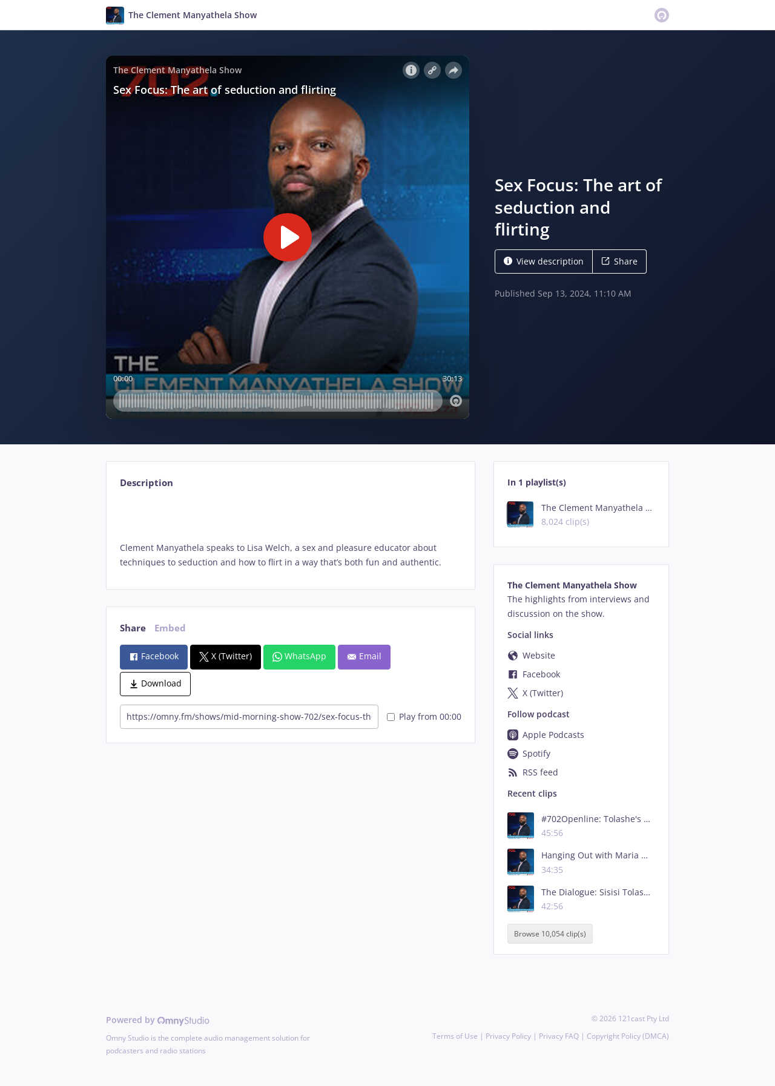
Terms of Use (455, 1036)
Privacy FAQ (559, 1036)
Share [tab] (133, 628)
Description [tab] (146, 482)
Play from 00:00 (424, 716)
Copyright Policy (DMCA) (628, 1036)
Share (619, 261)
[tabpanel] (290, 535)
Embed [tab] (170, 628)
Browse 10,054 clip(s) (550, 934)
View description (544, 261)
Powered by (157, 1019)
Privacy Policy (508, 1036)
